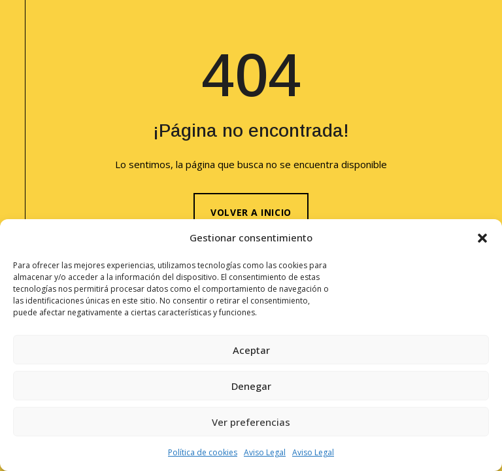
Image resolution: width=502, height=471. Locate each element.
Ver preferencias (251, 421)
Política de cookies (202, 452)
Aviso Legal (265, 452)
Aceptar (251, 350)
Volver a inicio (250, 212)
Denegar (251, 385)
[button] (482, 238)
